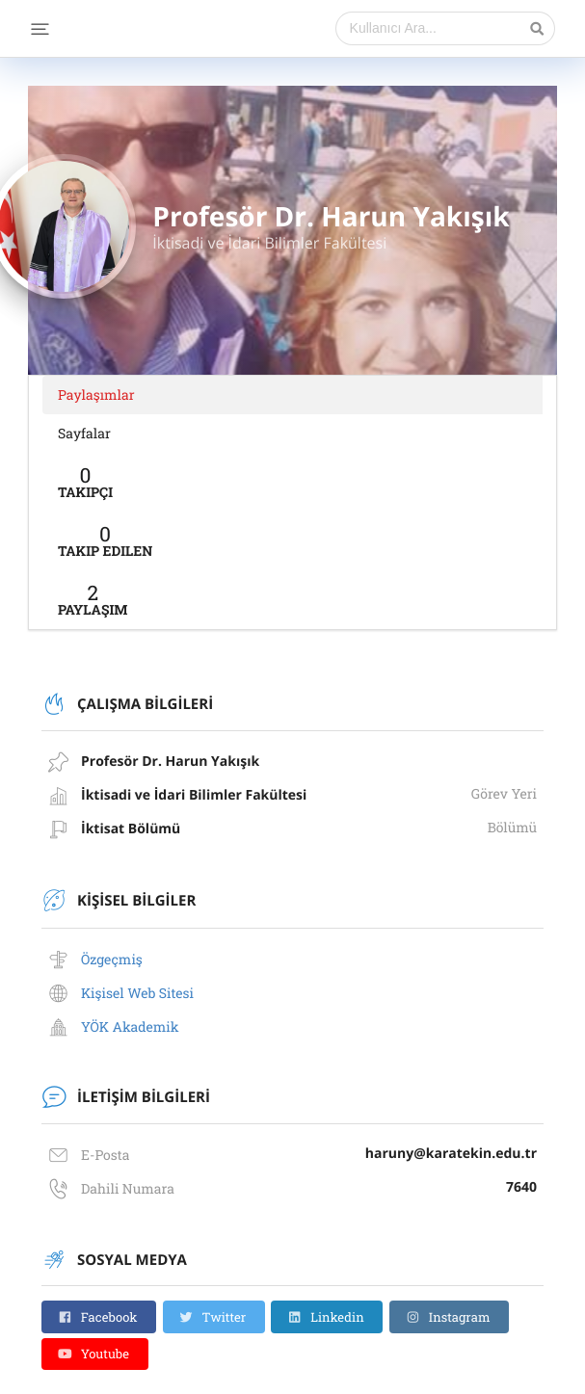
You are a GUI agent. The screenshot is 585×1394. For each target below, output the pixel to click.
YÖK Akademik (130, 1026)
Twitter (212, 1317)
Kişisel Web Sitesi (137, 993)
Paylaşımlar (96, 394)
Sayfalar (84, 433)
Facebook (98, 1317)
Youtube (93, 1353)
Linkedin (325, 1317)
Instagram (448, 1317)
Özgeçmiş (112, 959)
